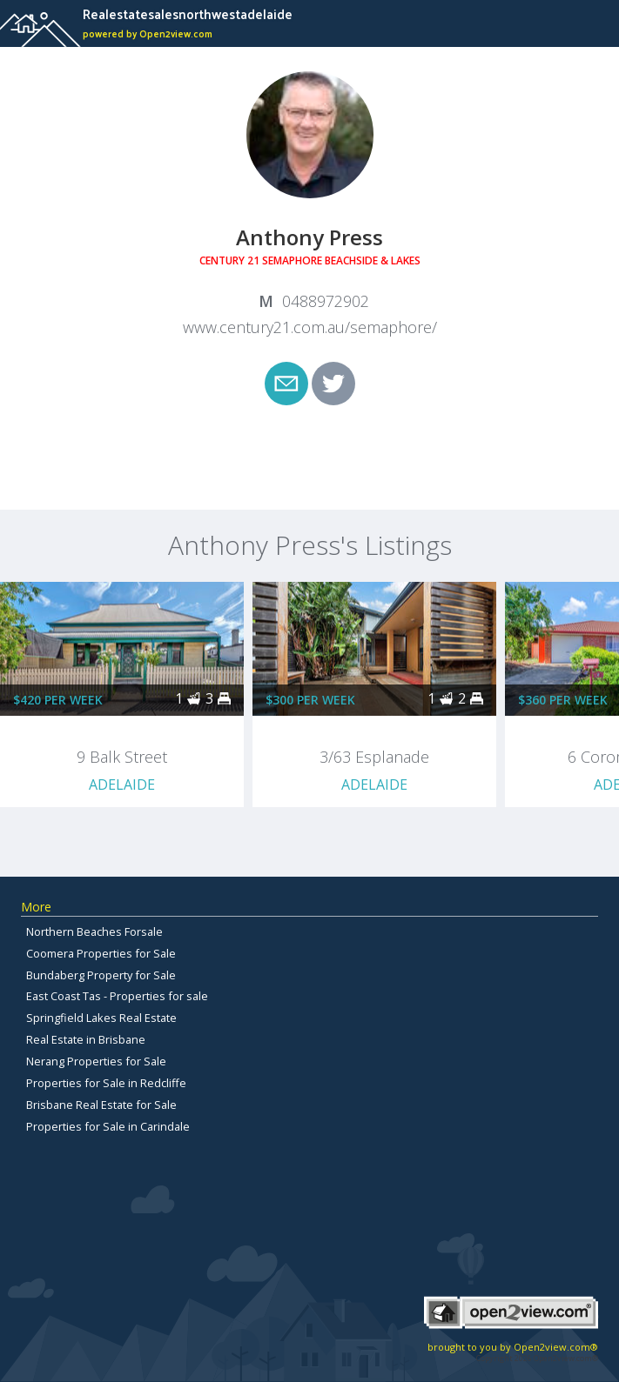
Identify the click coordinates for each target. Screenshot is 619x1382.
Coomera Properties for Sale (101, 953)
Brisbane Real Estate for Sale (101, 1104)
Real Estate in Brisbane (85, 1039)
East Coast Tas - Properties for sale (117, 996)
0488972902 (325, 300)
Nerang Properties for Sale (96, 1061)
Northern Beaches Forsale (94, 931)
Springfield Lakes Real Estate (101, 1017)
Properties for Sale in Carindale (108, 1126)
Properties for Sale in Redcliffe (106, 1083)
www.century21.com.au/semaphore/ (310, 327)
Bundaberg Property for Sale (101, 975)
